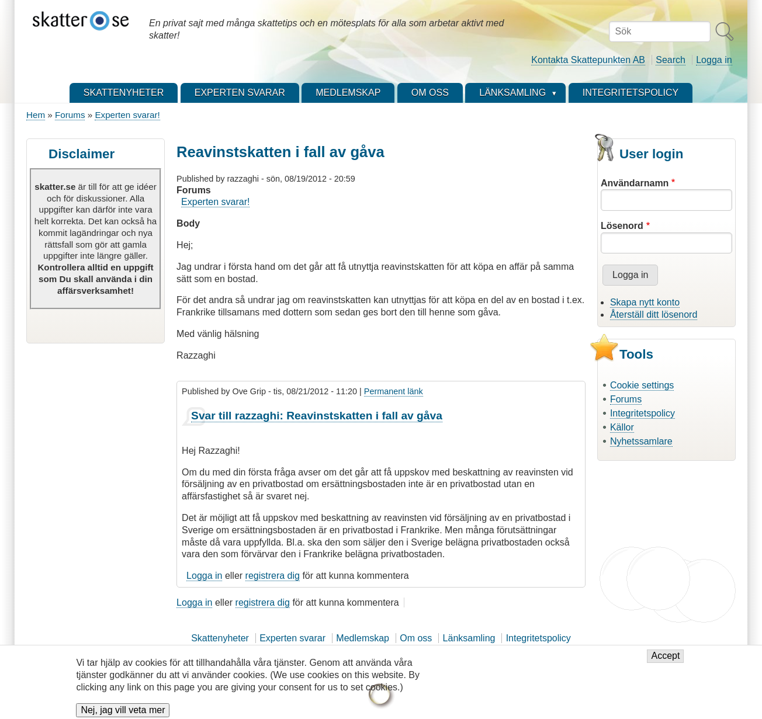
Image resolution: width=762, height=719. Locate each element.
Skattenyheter (220, 638)
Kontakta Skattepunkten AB (588, 60)
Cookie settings (642, 385)
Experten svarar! (127, 115)
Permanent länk (393, 391)
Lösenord (622, 226)
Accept (665, 662)
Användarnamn (635, 183)
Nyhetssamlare (641, 441)
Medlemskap (362, 638)
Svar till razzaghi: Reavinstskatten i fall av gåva (316, 415)
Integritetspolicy (642, 413)
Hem (35, 115)
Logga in (714, 60)
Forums (70, 115)
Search (670, 60)
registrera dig (272, 576)
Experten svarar (292, 638)
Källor (622, 427)
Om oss (416, 638)
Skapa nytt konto (645, 302)
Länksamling (469, 638)
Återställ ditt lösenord (653, 314)
